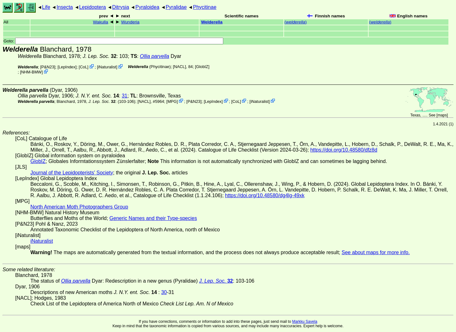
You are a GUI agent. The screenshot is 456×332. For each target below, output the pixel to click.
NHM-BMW (31, 72)
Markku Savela (304, 321)
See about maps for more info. (376, 252)
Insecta (64, 7)
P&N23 (47, 67)
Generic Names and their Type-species (153, 218)
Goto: (113, 41)
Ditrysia (120, 7)
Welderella (212, 22)
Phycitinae (204, 7)
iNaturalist (107, 67)
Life (46, 7)
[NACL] (179, 66)
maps (442, 115)
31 (124, 95)
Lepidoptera (92, 7)
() (295, 22)
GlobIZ (202, 66)
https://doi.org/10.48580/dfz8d (343, 150)
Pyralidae (176, 7)
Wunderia (130, 22)
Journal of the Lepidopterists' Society (71, 172)
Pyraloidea (147, 7)
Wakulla (100, 22)
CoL (83, 67)
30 (164, 292)
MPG (172, 101)
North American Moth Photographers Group (79, 207)
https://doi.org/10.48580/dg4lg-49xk (265, 195)
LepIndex (67, 67)
